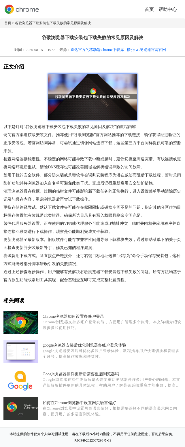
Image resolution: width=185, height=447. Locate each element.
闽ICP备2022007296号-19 (93, 440)
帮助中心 (167, 9)
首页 (149, 9)
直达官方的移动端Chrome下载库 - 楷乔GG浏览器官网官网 (118, 50)
